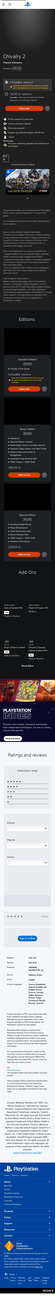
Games (15, 1175)
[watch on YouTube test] (43, 191)
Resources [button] (27, 1229)
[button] (28, 181)
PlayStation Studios (12, 1193)
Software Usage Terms (46, 1280)
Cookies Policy (37, 1279)
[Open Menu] (3, 4)
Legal (6, 1277)
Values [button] (27, 1217)
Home (6, 1175)
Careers (7, 1189)
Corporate (8, 1200)
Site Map (30, 1279)
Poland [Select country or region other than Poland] (11, 1274)
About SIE (8, 1185)
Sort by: (11, 857)
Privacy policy (13, 1279)
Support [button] (27, 1223)
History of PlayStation (12, 1204)
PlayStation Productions (13, 1197)
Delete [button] (45, 916)
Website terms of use (21, 1280)
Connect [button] (27, 1235)
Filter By (11, 840)
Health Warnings (13, 1070)
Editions (11, 823)
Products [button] (27, 1211)
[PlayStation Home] (27, 4)
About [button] (27, 1181)
